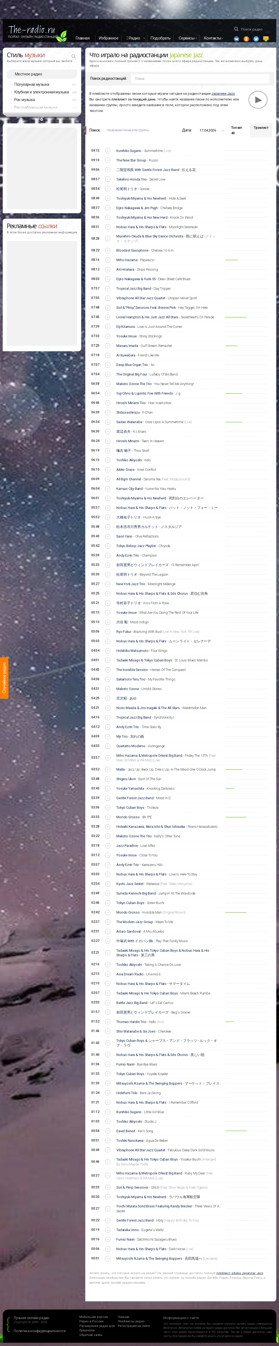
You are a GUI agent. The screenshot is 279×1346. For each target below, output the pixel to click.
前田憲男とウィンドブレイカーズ (142, 568)
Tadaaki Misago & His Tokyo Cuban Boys (147, 996)
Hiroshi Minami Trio (130, 406)
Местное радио (28, 77)
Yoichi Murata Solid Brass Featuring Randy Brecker (154, 1210)
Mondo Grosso (128, 821)
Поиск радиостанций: (108, 82)
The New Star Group (131, 163)
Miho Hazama (127, 263)
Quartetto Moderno (130, 749)
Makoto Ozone (127, 692)
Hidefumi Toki (126, 1096)
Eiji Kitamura (125, 330)
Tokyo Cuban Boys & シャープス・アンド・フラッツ (156, 1044)
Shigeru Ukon (126, 782)
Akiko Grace (125, 473)
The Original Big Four (131, 378)
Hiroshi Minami (127, 444)
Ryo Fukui (123, 635)
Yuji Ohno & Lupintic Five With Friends (144, 397)
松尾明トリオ (126, 192)
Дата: (187, 133)
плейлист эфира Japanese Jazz (239, 1276)
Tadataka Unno (127, 1233)
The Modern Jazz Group (134, 925)
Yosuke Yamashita (130, 792)
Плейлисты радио (131, 1324)
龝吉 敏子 (123, 454)
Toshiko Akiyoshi (129, 463)
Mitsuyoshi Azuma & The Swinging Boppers (149, 1087)
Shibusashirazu (128, 416)
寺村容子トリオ (128, 606)
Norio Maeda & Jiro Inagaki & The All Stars (148, 711)
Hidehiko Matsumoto (132, 654)
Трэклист (261, 131)
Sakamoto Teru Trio (130, 682)
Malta (120, 773)
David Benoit (125, 1134)
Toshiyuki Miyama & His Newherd (141, 202)
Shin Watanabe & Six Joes (135, 1035)
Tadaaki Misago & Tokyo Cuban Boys (144, 663)
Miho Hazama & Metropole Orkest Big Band (149, 759)
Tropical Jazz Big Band (133, 292)
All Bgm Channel (128, 482)
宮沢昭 (121, 702)
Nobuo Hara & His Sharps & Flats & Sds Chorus (152, 597)
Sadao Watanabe (129, 425)
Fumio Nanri (125, 1068)
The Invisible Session (132, 673)
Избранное (109, 38)
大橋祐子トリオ (128, 520)
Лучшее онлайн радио (31, 1321)
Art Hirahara (125, 273)
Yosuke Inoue (126, 339)
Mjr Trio (122, 740)
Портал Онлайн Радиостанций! (33, 37)
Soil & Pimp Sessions (132, 1191)
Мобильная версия (93, 1320)
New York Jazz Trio (130, 587)
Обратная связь (90, 1338)
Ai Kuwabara (125, 358)
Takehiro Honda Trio (131, 183)
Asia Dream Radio (130, 977)
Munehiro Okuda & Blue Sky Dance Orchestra (149, 239)
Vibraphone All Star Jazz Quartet (140, 301)
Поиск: (95, 133)
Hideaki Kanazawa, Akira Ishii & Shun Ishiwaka (150, 830)
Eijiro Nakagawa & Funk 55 (136, 282)
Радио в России (91, 1324)
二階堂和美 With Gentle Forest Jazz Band (147, 173)
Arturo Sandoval (128, 935)
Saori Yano (124, 540)
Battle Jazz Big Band (131, 1006)
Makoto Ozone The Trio (134, 387)
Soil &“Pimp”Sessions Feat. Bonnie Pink (145, 311)
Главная (82, 38)
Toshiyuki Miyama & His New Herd (142, 221)
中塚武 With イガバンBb (134, 944)
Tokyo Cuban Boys (130, 811)
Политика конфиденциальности (40, 1334)
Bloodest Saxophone (132, 254)
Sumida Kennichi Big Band (136, 897)
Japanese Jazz (223, 97)
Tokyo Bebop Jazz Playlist (136, 549)
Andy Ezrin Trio (127, 559)
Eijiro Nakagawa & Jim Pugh (137, 211)
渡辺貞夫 (123, 435)
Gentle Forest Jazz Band (134, 801)
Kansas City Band (129, 492)
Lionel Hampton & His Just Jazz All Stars (147, 320)
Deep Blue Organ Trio (132, 368)
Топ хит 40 (236, 133)
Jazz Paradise (127, 849)
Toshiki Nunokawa (130, 1144)
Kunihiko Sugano (128, 154)
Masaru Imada (127, 349)
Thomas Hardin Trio (131, 1025)
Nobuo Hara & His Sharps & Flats (141, 230)
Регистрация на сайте (134, 1329)
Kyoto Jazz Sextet (130, 887)
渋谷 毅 (122, 625)
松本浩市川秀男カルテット (137, 530)
